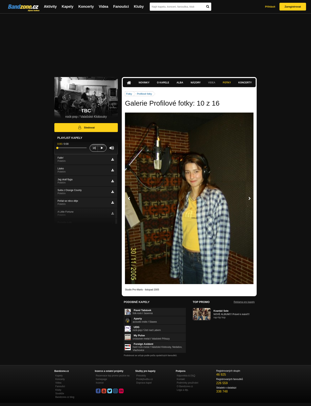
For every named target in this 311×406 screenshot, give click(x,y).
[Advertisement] (155, 43)
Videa (103, 7)
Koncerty (86, 7)
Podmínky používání (187, 382)
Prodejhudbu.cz (144, 379)
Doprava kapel (144, 382)
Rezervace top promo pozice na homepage (112, 377)
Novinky (144, 82)
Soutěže (59, 393)
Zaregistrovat (293, 6)
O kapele (163, 82)
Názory (196, 82)
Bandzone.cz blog (64, 397)
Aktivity (50, 7)
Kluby (139, 7)
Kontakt (181, 379)
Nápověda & (186, 375)
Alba (180, 82)
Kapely (67, 7)
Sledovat (86, 127)
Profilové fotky (144, 94)
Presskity (141, 375)
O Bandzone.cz (185, 386)
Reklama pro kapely (244, 302)
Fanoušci (121, 7)
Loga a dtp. (183, 390)
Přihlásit (270, 6)
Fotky (227, 82)
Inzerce (100, 382)
